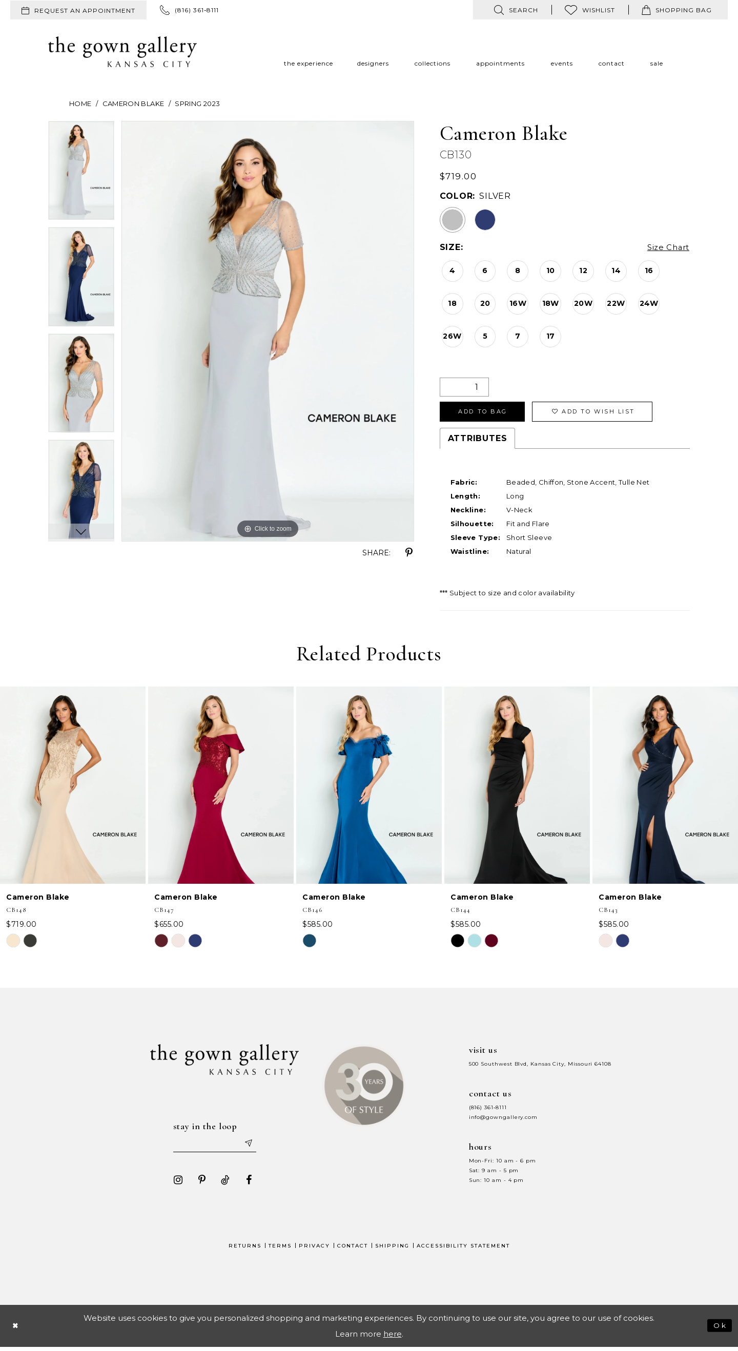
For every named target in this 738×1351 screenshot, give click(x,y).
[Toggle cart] (676, 9)
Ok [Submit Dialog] (719, 1329)
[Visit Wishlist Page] (589, 9)
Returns (245, 1249)
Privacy (314, 1249)
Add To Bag (488, 413)
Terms (280, 1249)
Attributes (477, 441)
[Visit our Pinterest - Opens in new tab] (198, 1183)
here (392, 1337)
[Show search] (516, 9)
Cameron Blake (133, 103)
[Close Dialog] (16, 1329)
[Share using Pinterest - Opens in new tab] (409, 553)
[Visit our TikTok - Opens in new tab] (222, 1183)
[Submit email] (251, 1146)
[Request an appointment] (78, 10)
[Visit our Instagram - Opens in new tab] (175, 1183)
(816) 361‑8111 (488, 1110)
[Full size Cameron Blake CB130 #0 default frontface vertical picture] (268, 331)
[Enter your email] (215, 1146)
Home (80, 103)
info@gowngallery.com (503, 1119)
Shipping (392, 1249)
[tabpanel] (81, 174)
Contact (352, 1249)
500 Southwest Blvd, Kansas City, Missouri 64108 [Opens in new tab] (540, 1066)
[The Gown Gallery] (122, 51)
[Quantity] (464, 387)
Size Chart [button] (666, 248)
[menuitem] (78, 10)
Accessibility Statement (463, 1249)
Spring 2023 (197, 103)
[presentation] (73, 787)
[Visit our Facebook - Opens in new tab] (245, 1183)
